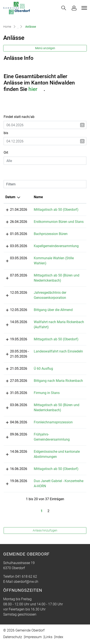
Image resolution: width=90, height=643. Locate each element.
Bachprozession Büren (52, 239)
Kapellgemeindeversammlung (58, 251)
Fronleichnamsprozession (55, 432)
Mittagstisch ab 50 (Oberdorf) (58, 210)
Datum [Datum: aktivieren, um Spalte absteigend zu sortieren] (10, 197)
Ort (6, 152)
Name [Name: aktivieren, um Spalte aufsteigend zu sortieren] (40, 197)
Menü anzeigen (45, 48)
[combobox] (45, 161)
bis (6, 133)
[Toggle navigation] (83, 8)
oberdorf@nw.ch (26, 592)
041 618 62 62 (26, 587)
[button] (64, 8)
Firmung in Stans (49, 403)
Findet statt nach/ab (19, 117)
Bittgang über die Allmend (55, 315)
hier (36, 89)
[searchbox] (45, 161)
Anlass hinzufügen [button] (45, 540)
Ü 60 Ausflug (45, 374)
